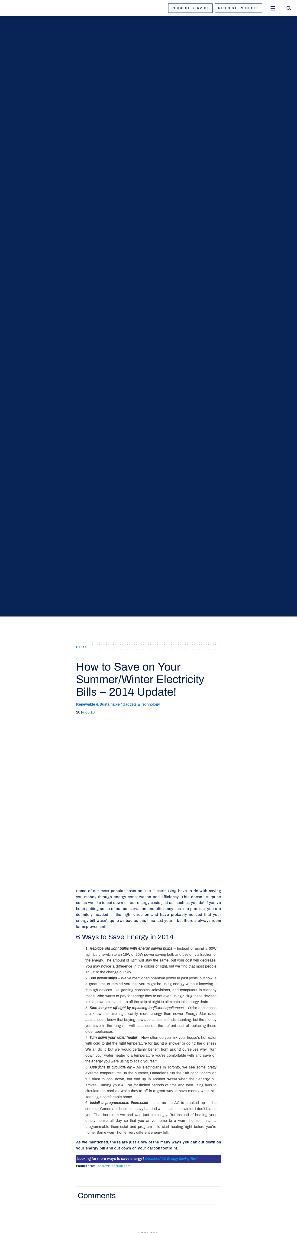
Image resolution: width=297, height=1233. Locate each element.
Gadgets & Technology (141, 704)
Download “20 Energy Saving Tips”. (172, 1159)
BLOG (82, 647)
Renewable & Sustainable (98, 704)
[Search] (289, 8)
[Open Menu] (272, 8)
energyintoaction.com (114, 1166)
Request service (190, 8)
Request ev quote (238, 8)
